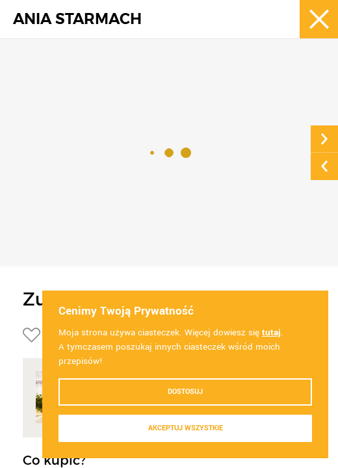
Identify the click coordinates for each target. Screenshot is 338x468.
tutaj (271, 332)
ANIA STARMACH (77, 19)
